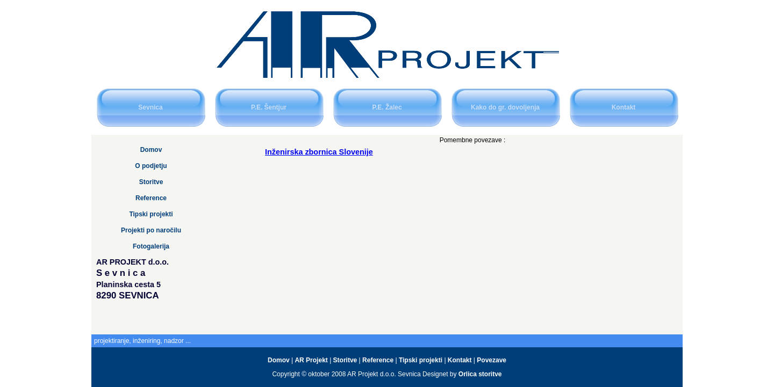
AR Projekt (312, 360)
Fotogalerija (151, 246)
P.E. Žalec (387, 107)
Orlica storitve (480, 374)
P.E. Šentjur (268, 107)
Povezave (491, 360)
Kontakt (624, 107)
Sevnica (150, 107)
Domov (151, 150)
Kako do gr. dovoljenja (505, 107)
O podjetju (151, 166)
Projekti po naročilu (151, 230)
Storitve (151, 182)
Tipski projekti (151, 214)
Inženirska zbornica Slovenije (319, 152)
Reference (151, 198)
